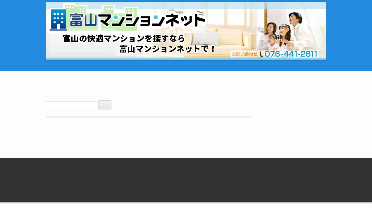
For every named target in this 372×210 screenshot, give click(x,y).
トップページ (77, 165)
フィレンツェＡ (261, 174)
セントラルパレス (142, 174)
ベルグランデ (138, 182)
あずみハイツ (199, 174)
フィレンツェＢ (261, 182)
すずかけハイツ (201, 182)
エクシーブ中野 (140, 165)
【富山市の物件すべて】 (87, 174)
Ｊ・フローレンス (263, 165)
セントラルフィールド (207, 165)
